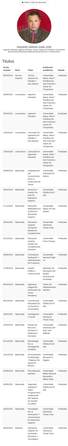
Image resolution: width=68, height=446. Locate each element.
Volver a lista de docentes (34, 2)
